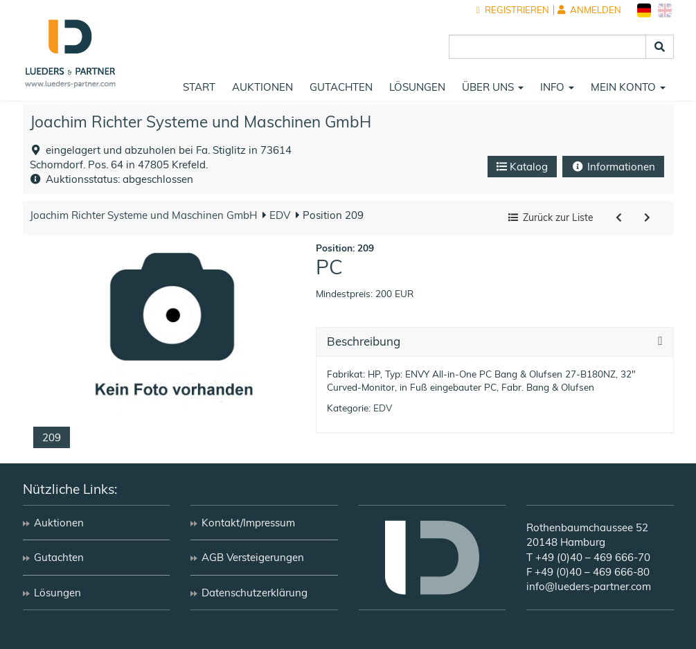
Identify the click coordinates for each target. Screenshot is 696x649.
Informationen (613, 166)
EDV (278, 215)
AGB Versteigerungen (253, 557)
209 (51, 437)
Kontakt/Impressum (248, 522)
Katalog (522, 166)
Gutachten (341, 87)
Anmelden (589, 10)
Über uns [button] (493, 87)
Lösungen (417, 87)
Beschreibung (363, 341)
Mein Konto (628, 87)
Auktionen (262, 87)
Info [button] (557, 87)
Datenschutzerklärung (254, 592)
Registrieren (512, 10)
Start (199, 87)
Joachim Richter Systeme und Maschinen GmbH (200, 122)
